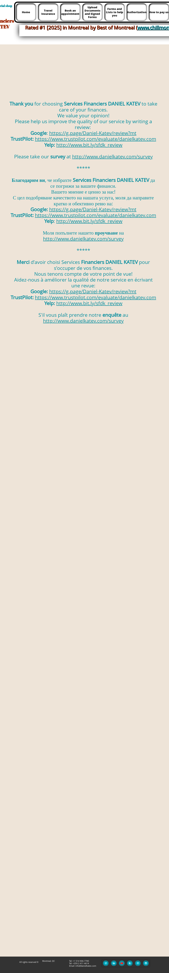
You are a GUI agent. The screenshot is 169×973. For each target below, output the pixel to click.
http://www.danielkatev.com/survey (112, 156)
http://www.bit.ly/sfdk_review (89, 145)
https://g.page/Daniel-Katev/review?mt (92, 133)
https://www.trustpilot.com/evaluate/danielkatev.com (95, 139)
